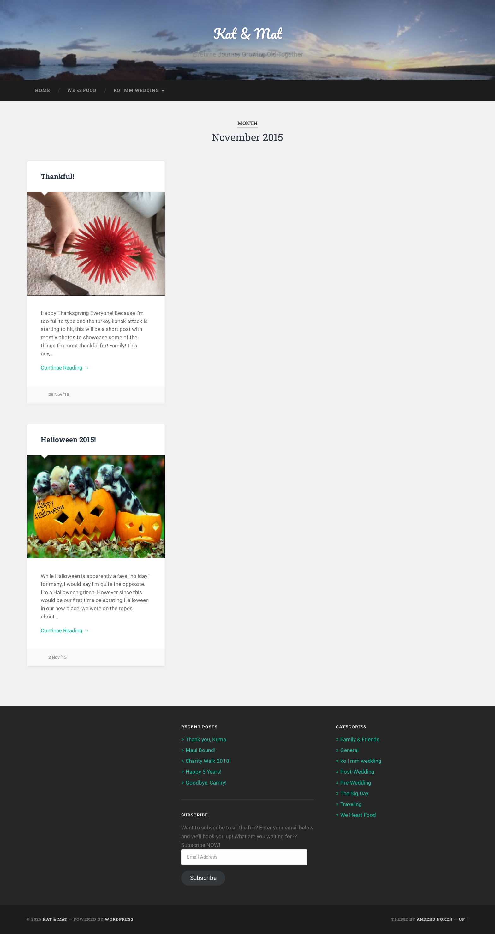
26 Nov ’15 (58, 394)
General (349, 750)
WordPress (119, 919)
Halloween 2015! (68, 439)
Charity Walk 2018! (208, 761)
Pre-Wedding (355, 783)
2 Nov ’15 (57, 657)
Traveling (351, 804)
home (42, 90)
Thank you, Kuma (206, 739)
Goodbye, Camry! (206, 783)
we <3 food (82, 90)
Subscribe (203, 878)
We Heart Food (358, 815)
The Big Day (354, 793)
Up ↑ (463, 919)
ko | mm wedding (136, 90)
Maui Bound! (200, 750)
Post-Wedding (357, 771)
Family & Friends (359, 739)
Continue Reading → (65, 368)
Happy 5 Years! (203, 771)
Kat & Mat (247, 33)
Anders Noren (435, 919)
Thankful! (57, 176)
